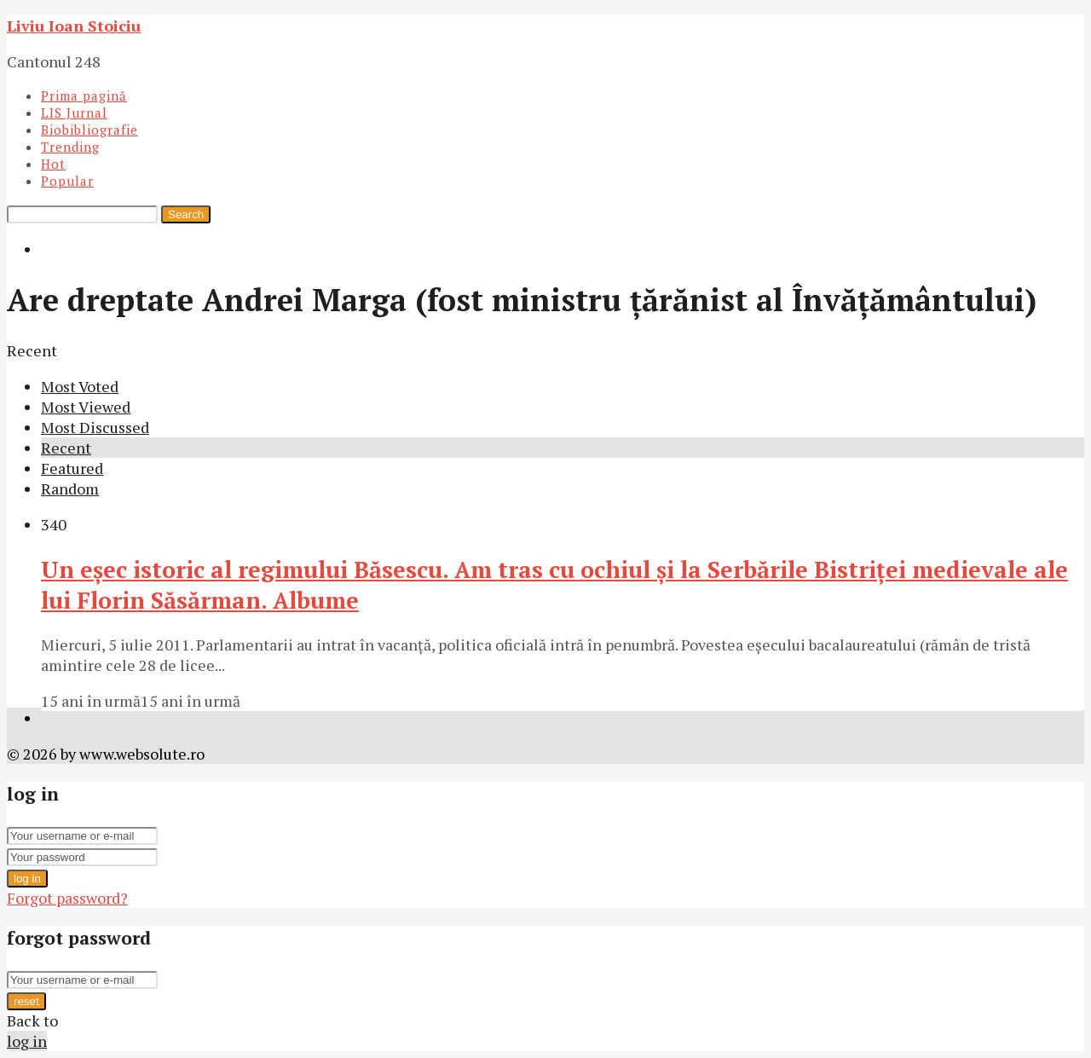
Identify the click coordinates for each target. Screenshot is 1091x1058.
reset (26, 1001)
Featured (72, 468)
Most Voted (79, 386)
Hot (53, 163)
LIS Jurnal (74, 112)
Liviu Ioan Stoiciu (74, 25)
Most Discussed (95, 427)
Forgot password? (67, 897)
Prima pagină (84, 95)
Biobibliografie (89, 129)
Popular (67, 180)
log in (27, 878)
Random (70, 488)
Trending (70, 146)
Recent (66, 447)
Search (186, 214)
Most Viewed (85, 406)
